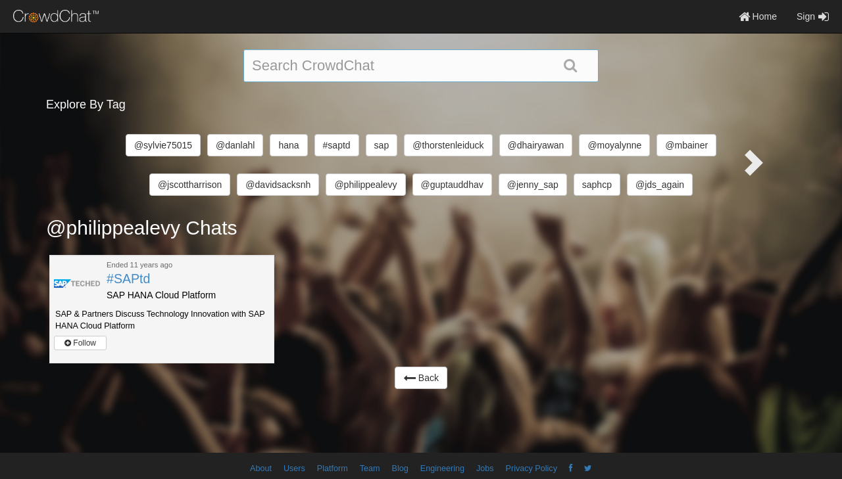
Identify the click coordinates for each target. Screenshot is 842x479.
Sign (813, 16)
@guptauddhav (452, 184)
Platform (332, 468)
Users (294, 468)
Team (370, 468)
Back (421, 378)
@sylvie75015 (163, 145)
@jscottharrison (190, 184)
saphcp (597, 184)
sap (381, 145)
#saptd (337, 145)
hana (288, 145)
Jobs (485, 468)
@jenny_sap (532, 184)
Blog (400, 468)
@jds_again (659, 184)
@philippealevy (365, 184)
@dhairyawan (536, 145)
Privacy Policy (531, 468)
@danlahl (235, 145)
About (261, 468)
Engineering (442, 468)
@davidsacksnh (277, 184)
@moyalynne (614, 145)
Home (758, 16)
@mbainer (686, 145)
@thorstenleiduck (447, 145)
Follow (80, 343)
